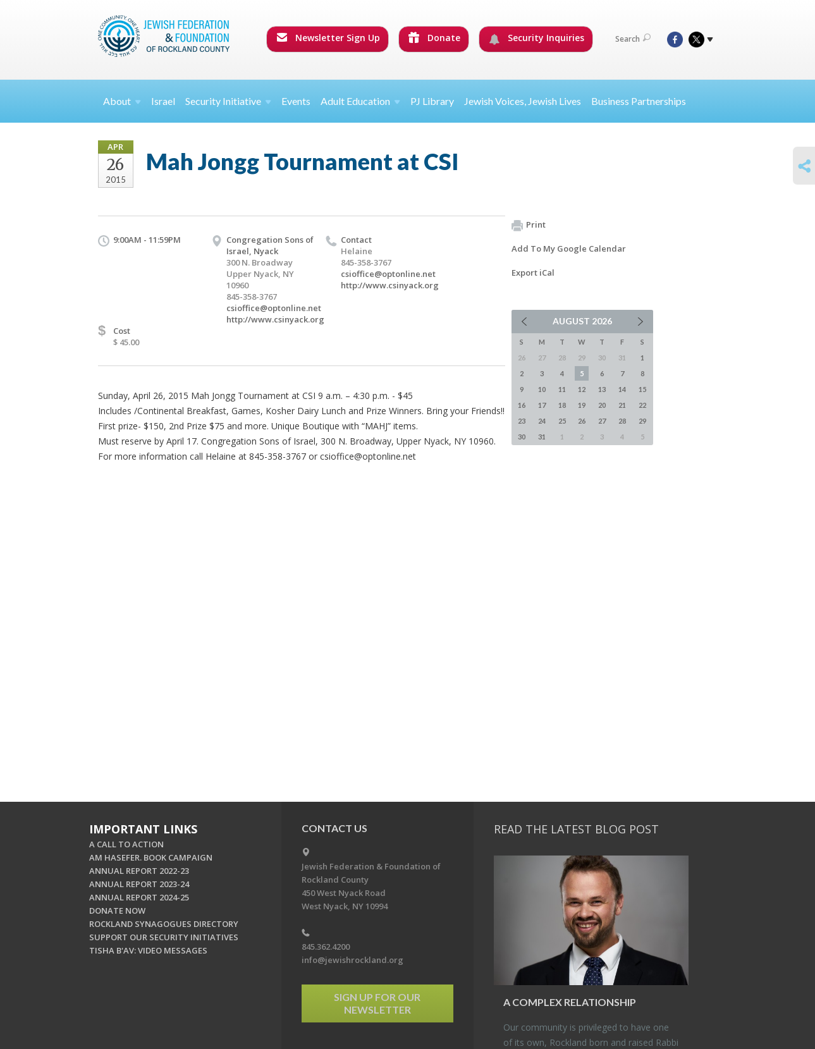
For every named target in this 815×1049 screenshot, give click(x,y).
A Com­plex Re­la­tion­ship (569, 1002)
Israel (163, 101)
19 (581, 405)
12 (581, 389)
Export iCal (533, 272)
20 (602, 405)
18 (562, 405)
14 (622, 389)
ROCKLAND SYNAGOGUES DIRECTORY (163, 923)
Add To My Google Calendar (569, 248)
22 (642, 405)
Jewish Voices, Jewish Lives (522, 101)
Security (228, 101)
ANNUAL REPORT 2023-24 (139, 884)
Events (295, 101)
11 (562, 389)
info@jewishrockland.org (352, 960)
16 (521, 405)
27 (602, 421)
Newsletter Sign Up (328, 38)
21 (622, 405)
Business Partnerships (638, 101)
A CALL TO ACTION (126, 844)
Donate (434, 38)
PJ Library (432, 101)
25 (562, 421)
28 (622, 421)
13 (602, 389)
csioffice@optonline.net (273, 308)
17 (542, 405)
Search (633, 39)
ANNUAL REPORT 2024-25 (139, 897)
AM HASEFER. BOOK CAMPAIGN (150, 857)
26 (581, 421)
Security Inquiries (536, 38)
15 (642, 389)
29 (642, 421)
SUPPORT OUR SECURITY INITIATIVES (163, 937)
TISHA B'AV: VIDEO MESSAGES (148, 950)
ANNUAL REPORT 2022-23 (139, 870)
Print (529, 225)
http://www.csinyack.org (275, 319)
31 (542, 436)
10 (542, 389)
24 (542, 421)
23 (521, 421)
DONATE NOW (117, 910)
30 (521, 436)
